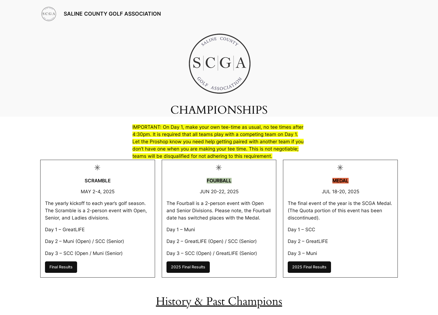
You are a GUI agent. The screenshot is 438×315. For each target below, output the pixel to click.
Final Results (61, 266)
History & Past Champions (219, 301)
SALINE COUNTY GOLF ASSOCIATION (112, 13)
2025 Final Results (188, 266)
